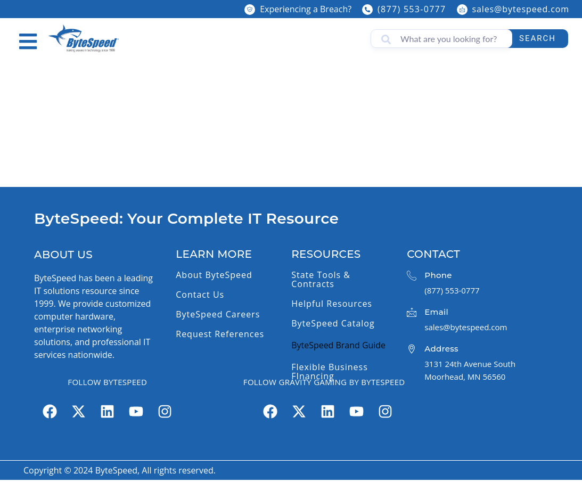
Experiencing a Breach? (305, 9)
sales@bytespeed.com (520, 9)
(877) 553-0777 (412, 9)
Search (537, 38)
